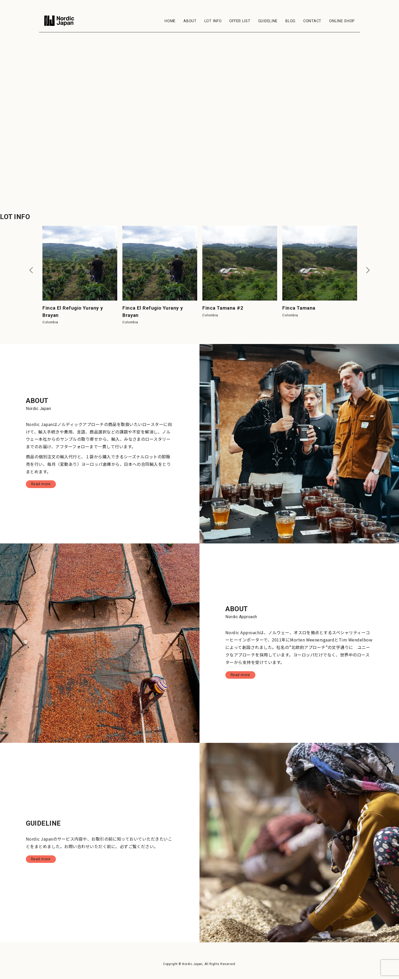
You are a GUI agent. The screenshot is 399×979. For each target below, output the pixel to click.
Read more (41, 485)
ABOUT (190, 21)
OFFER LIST (239, 21)
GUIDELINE (268, 21)
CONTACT (312, 21)
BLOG (290, 21)
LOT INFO (213, 21)
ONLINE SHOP (342, 21)
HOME (170, 21)
